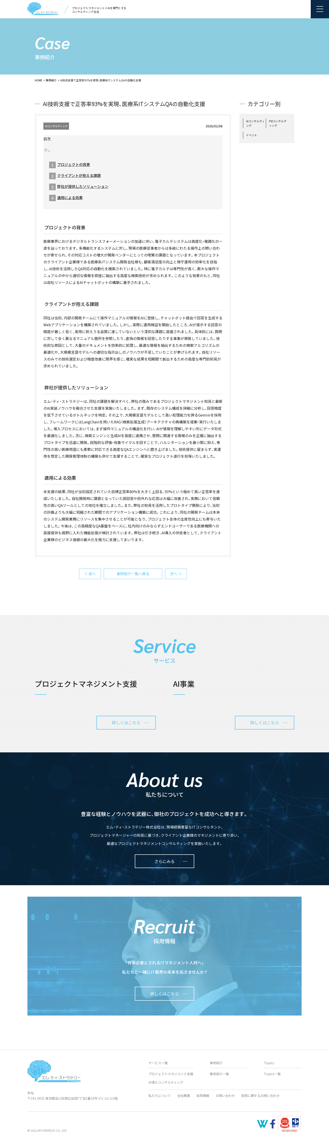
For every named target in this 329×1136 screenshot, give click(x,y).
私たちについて (160, 1095)
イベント (251, 135)
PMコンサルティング (278, 123)
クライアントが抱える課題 (79, 175)
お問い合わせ (225, 1095)
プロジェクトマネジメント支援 (171, 1074)
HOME (38, 80)
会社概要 (183, 1095)
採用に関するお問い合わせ (260, 1095)
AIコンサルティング (56, 126)
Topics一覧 (272, 1074)
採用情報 (202, 1095)
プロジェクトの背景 (73, 164)
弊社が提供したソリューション (82, 186)
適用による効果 (70, 197)
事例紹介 (51, 80)
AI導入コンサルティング (166, 1082)
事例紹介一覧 (219, 1074)
